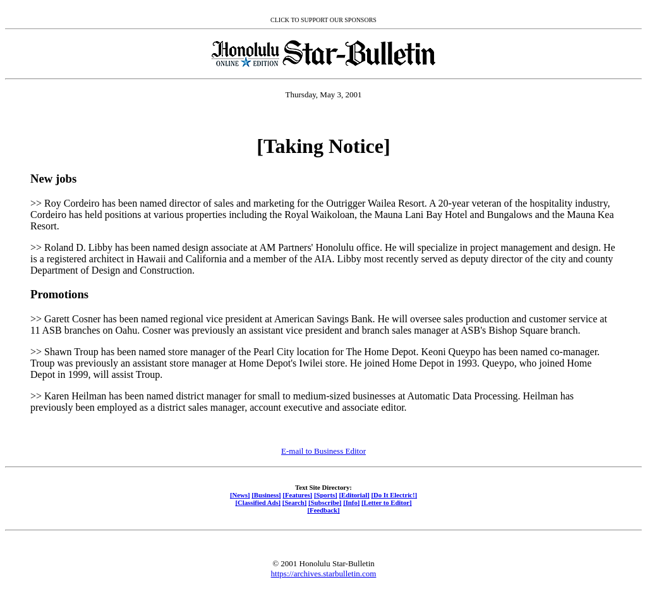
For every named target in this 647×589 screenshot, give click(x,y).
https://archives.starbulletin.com (324, 573)
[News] (240, 495)
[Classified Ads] (258, 502)
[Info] (351, 502)
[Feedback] (323, 510)
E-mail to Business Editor (323, 451)
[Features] (297, 495)
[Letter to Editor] (386, 502)
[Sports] (325, 495)
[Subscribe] (324, 502)
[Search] (294, 502)
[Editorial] (354, 495)
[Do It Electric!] (394, 495)
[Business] (266, 495)
